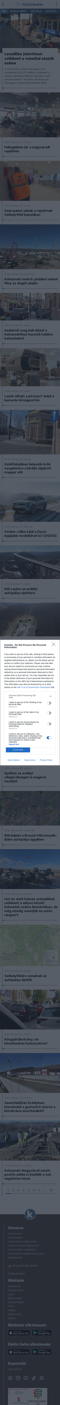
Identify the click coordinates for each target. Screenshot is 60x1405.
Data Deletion (14, 760)
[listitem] (30, 696)
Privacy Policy (46, 760)
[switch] (49, 703)
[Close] (54, 645)
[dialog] (30, 702)
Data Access (29, 760)
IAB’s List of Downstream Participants (33, 687)
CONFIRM (18, 750)
